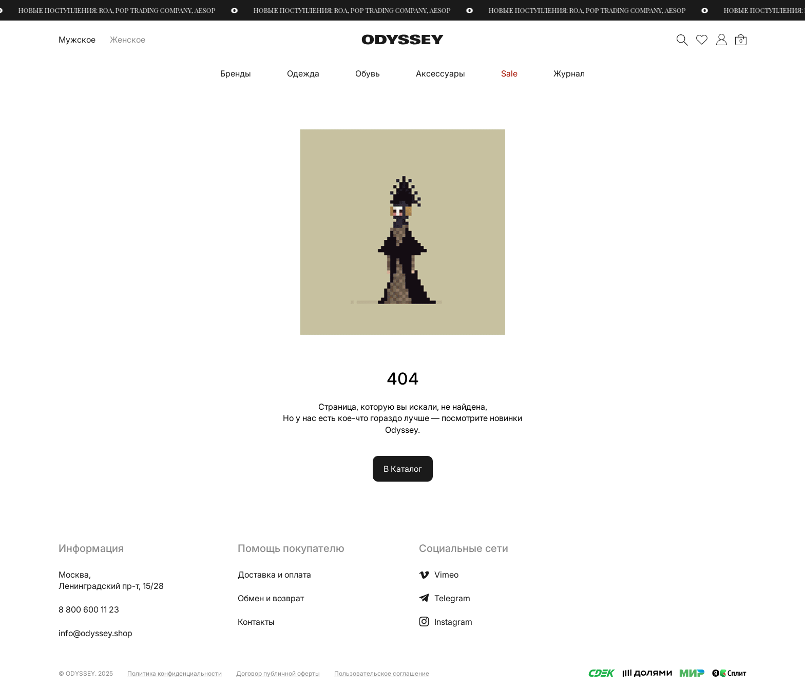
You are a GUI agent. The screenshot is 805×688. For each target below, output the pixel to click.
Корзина (740, 40)
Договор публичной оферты (278, 673)
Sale (509, 73)
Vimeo (438, 574)
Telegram (444, 598)
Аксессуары (440, 73)
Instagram (445, 622)
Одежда (303, 73)
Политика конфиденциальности (174, 673)
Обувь (367, 73)
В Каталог (403, 469)
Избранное (701, 39)
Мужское (77, 39)
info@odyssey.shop (95, 633)
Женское (127, 39)
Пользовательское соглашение (381, 673)
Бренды (235, 73)
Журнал (569, 73)
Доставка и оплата (274, 574)
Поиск (682, 40)
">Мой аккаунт (721, 39)
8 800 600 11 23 (89, 609)
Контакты (256, 622)
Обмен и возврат (271, 598)
